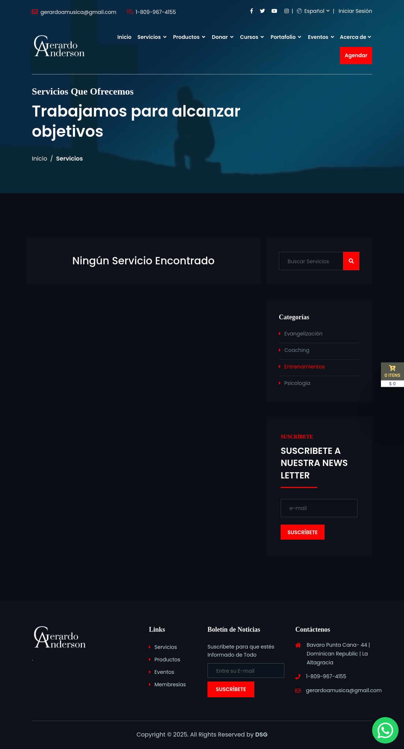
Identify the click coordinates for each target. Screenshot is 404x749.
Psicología (297, 383)
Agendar (356, 55)
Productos (189, 37)
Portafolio (285, 37)
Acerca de (353, 37)
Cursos (252, 37)
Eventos (321, 37)
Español (311, 11)
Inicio (124, 37)
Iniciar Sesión (355, 11)
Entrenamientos (304, 366)
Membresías (170, 684)
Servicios (151, 37)
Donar (222, 37)
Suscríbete (231, 689)
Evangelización (303, 333)
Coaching (297, 350)
